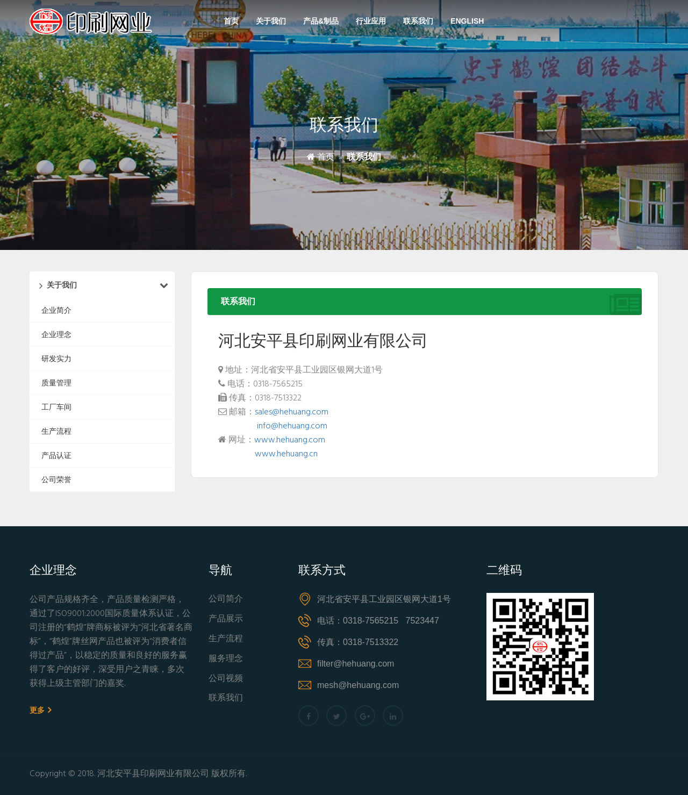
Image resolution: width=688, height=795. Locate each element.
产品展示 (226, 619)
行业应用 (371, 21)
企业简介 (56, 310)
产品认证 (56, 455)
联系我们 (418, 21)
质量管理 (56, 382)
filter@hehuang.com (355, 663)
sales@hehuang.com (291, 412)
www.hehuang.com (289, 440)
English (467, 21)
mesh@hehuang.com (358, 685)
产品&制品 (321, 21)
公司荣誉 (56, 479)
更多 (40, 710)
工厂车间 (56, 407)
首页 (231, 21)
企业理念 (56, 334)
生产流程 (56, 431)
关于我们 (271, 21)
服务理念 (226, 659)
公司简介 (226, 599)
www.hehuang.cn (286, 454)
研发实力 (56, 358)
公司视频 (226, 679)
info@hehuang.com (292, 426)
